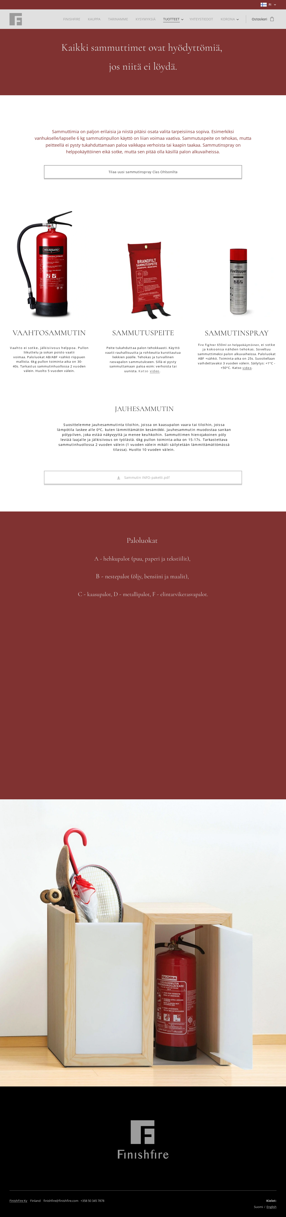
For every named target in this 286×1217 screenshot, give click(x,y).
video (155, 371)
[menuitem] (69, 19)
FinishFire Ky (18, 1201)
